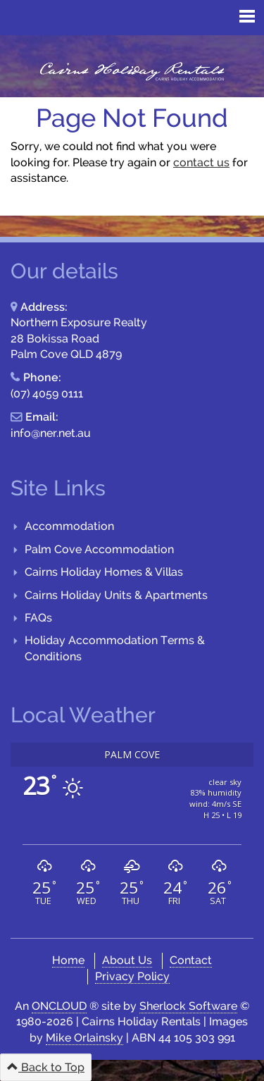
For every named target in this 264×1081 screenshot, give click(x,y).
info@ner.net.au (51, 433)
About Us (127, 960)
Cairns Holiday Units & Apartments (116, 595)
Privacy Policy (132, 976)
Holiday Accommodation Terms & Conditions (115, 648)
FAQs (38, 617)
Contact (191, 960)
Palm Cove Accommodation (99, 549)
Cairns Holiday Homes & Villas (104, 572)
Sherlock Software (188, 1006)
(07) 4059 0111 (47, 393)
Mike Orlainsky (84, 1037)
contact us (201, 162)
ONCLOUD (59, 1006)
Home (68, 960)
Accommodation (69, 526)
